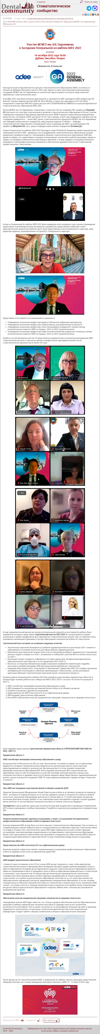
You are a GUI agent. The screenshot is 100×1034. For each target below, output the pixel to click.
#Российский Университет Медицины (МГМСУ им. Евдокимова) (68, 22)
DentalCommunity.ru (13, 1028)
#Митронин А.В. (9, 24)
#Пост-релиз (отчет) (32, 22)
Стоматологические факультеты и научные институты (50, 18)
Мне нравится (51, 1020)
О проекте (41, 2)
